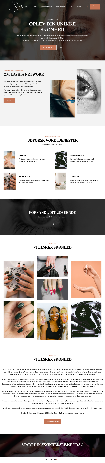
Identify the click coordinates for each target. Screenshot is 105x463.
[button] (87, 7)
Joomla (58, 460)
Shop (35, 7)
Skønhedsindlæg (59, 7)
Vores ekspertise (45, 7)
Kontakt (76, 7)
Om (69, 7)
